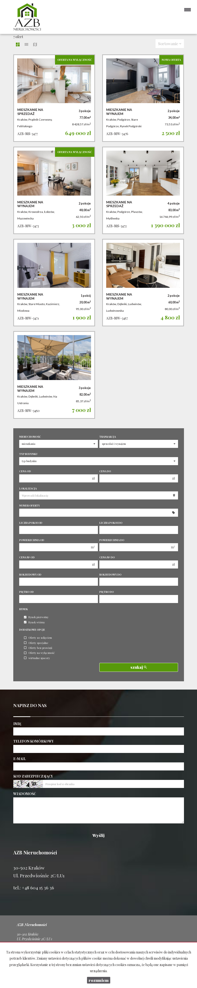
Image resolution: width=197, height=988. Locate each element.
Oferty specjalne (36, 643)
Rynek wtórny (34, 622)
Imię (17, 723)
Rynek (23, 609)
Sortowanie (169, 43)
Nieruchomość (30, 436)
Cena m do (107, 557)
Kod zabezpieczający (33, 776)
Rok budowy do (110, 574)
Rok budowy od (30, 574)
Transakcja (107, 436)
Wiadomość (24, 793)
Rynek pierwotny (36, 617)
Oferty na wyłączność (39, 653)
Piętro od (26, 592)
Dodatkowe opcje (32, 629)
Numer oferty (29, 505)
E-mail (19, 758)
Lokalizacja (28, 488)
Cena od (25, 471)
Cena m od (27, 557)
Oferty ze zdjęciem (38, 638)
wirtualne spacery (37, 658)
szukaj (138, 667)
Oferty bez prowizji (38, 648)
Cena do (105, 471)
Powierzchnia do (111, 540)
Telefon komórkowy (33, 741)
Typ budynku (28, 454)
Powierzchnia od (31, 540)
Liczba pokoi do (110, 523)
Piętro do (106, 592)
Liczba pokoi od (30, 523)
